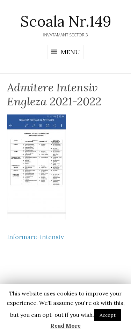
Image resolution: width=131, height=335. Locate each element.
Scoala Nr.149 (65, 21)
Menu (70, 52)
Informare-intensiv (35, 237)
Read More (65, 325)
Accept (108, 315)
